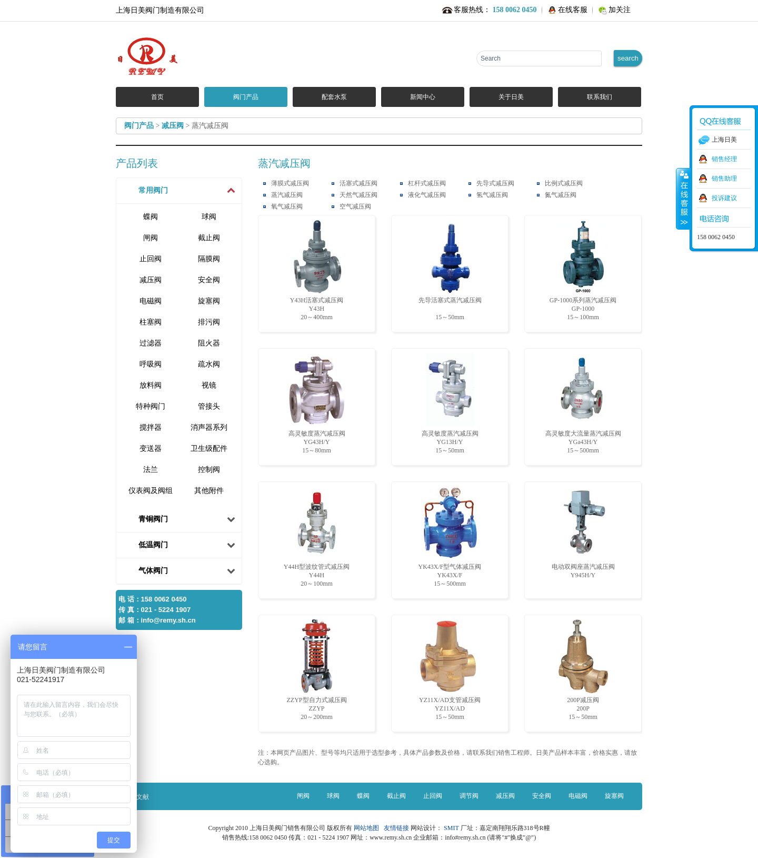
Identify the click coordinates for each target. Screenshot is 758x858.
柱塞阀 (150, 322)
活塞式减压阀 (358, 183)
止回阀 (150, 259)
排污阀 (209, 322)
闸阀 (150, 238)
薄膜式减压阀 (290, 183)
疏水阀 (209, 364)
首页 (157, 97)
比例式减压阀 (564, 183)
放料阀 (150, 385)
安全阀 (209, 280)
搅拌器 (150, 427)
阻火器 (209, 343)
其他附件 (209, 491)
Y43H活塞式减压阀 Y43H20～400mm (317, 270)
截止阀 (209, 238)
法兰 (150, 470)
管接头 (209, 406)
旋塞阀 (209, 301)
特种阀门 (150, 406)
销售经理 (724, 159)
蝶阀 (150, 217)
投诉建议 (724, 198)
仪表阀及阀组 (150, 491)
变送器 (150, 448)
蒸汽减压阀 (287, 195)
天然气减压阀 (358, 195)
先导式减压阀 (495, 183)
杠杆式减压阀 (427, 183)
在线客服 (572, 10)
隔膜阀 (209, 259)
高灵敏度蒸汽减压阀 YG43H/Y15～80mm (316, 403)
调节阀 (469, 796)
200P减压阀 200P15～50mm (583, 670)
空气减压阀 (355, 206)
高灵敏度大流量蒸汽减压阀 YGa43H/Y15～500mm (583, 403)
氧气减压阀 (287, 206)
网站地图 (368, 828)
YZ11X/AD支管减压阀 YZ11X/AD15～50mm (449, 670)
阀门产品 (245, 97)
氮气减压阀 (560, 195)
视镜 (209, 385)
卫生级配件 (209, 448)
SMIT (451, 828)
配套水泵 (334, 97)
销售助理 (724, 178)
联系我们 (599, 97)
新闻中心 (422, 97)
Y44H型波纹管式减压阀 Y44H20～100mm (317, 536)
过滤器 (150, 343)
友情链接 (396, 828)
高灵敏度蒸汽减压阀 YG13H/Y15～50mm (450, 403)
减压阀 (173, 126)
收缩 (683, 198)
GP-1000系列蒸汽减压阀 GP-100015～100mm (583, 270)
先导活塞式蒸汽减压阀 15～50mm (450, 270)
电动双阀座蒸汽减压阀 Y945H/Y (583, 532)
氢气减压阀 (492, 195)
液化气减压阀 (427, 195)
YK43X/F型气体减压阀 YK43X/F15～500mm (449, 536)
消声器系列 (209, 427)
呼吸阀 (150, 364)
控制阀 (209, 470)
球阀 (209, 217)
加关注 (620, 10)
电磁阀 (150, 301)
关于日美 (511, 97)
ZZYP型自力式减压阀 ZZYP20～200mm (317, 670)
